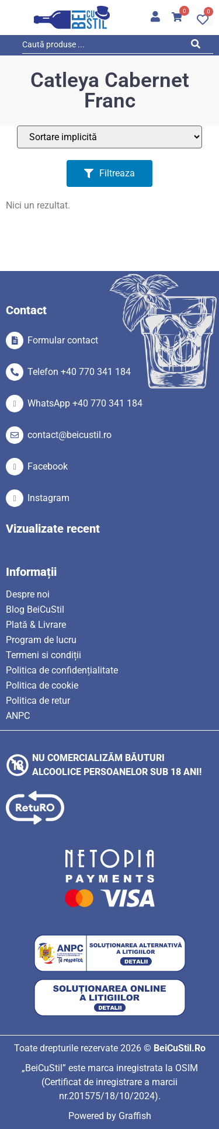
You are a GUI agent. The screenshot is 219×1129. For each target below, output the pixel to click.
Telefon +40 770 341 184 (79, 371)
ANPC (18, 715)
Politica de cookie (42, 685)
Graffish (135, 1115)
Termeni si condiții (43, 655)
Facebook (47, 466)
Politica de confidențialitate (62, 670)
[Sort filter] (109, 137)
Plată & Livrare (36, 624)
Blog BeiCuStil (35, 609)
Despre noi (28, 594)
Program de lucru (41, 639)
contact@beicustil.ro (69, 434)
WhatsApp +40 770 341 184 (84, 403)
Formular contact (62, 340)
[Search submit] (199, 46)
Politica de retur (38, 700)
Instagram (48, 497)
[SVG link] (72, 17)
